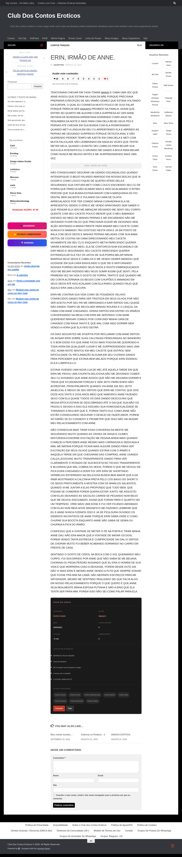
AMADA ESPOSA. (121, 737)
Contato (129, 833)
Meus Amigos (112, 38)
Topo (70, 711)
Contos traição (61, 45)
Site (55, 788)
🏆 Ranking (27, 243)
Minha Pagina (58, 38)
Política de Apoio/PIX (122, 828)
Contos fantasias (60, 703)
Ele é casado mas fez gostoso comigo (67, 668)
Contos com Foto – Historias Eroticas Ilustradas (62, 3)
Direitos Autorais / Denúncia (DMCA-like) (31, 833)
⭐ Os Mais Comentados (27, 234)
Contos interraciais (76, 703)
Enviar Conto (75, 38)
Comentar (59, 711)
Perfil (44, 38)
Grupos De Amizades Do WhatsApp (78, 839)
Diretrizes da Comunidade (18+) (73, 833)
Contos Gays (123, 697)
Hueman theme (43, 851)
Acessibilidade (60, 828)
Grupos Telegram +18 (111, 839)
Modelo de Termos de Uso (107, 833)
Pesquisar (12, 82)
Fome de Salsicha (59, 662)
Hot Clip (22, 38)
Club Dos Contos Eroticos (44, 15)
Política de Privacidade (37, 828)
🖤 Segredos (27, 226)
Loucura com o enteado (62, 674)
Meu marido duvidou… (63, 737)
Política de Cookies (147, 828)
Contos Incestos (60, 697)
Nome (56, 779)
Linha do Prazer (93, 38)
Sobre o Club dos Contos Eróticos (89, 828)
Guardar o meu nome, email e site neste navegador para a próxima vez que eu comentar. (91, 800)
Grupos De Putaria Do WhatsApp (154, 833)
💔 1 (108, 79)
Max (10, 290)
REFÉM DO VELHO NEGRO (63, 656)
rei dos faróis (14, 266)
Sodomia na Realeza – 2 (94, 737)
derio (10, 281)
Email (100, 779)
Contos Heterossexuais (92, 697)
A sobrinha (22, 275)
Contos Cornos (75, 697)
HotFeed (34, 38)
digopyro (59, 65)
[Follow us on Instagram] (41, 45)
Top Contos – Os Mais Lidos (20, 3)
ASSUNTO (86, 109)
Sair (145, 38)
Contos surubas (92, 703)
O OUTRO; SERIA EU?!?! (62, 681)
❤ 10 (56, 79)
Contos (11, 38)
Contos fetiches (109, 697)
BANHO (105, 92)
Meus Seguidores (131, 38)
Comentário (59, 761)
